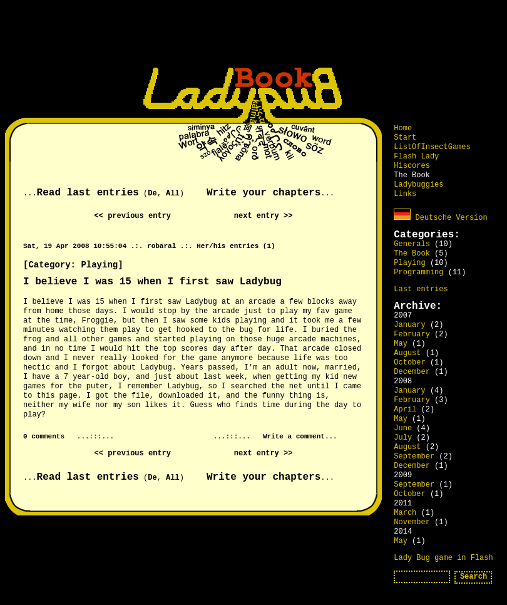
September (414, 456)
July (403, 437)
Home (403, 128)
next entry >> (263, 216)
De (152, 193)
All (173, 193)
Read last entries (88, 193)
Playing (409, 263)
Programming (418, 272)
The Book (412, 253)
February (412, 334)
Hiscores (412, 166)
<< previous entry (133, 216)
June (403, 428)
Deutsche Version (440, 218)
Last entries (421, 289)
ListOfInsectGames (432, 147)
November (412, 522)
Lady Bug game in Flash (443, 558)
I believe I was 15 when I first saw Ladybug (152, 281)
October (409, 362)
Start (405, 137)
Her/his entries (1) (236, 246)
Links (405, 194)
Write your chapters (263, 193)
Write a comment (294, 436)
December (412, 372)
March (405, 513)
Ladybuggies (418, 184)
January (409, 325)
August (407, 353)
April (405, 409)
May (400, 343)
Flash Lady (416, 156)
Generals (412, 244)
